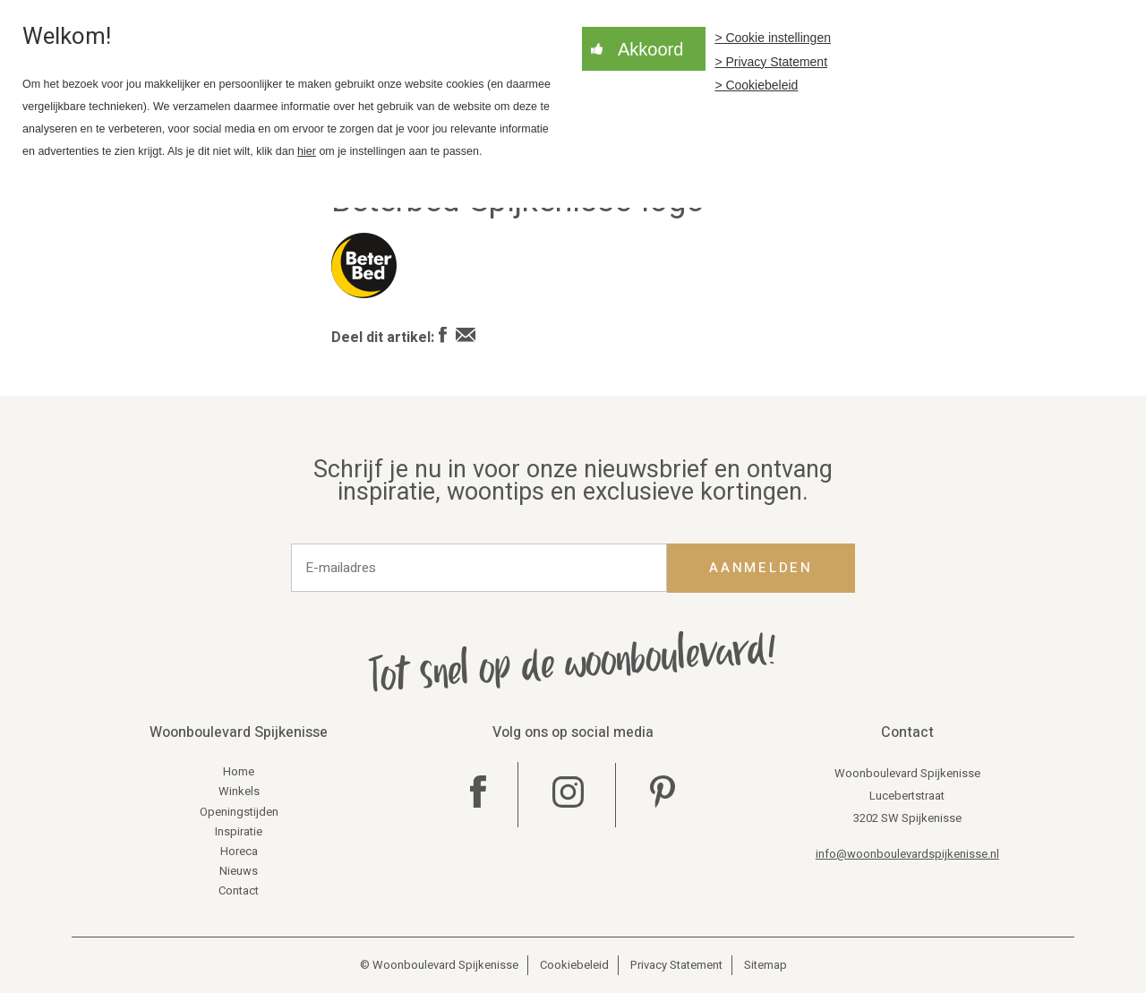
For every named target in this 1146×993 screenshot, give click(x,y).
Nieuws (238, 870)
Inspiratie (238, 831)
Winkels (239, 791)
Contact (238, 890)
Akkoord (650, 49)
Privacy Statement (676, 964)
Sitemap (765, 964)
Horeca (239, 851)
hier (306, 151)
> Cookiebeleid (756, 85)
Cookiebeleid (574, 964)
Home (238, 771)
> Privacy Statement (770, 62)
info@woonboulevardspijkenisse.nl (907, 853)
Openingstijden (239, 811)
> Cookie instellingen (772, 37)
